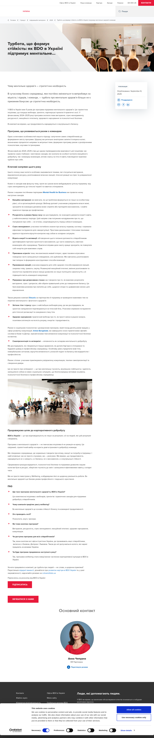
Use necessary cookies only (134, 720)
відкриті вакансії (26, 570)
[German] (129, 3)
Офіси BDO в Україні (68, 3)
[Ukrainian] (135, 3)
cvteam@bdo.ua (49, 573)
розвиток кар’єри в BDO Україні (62, 570)
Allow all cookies (134, 712)
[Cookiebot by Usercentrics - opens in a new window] (15, 733)
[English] (132, 3)
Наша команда (86, 3)
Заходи (109, 3)
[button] (146, 3)
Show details (126, 733)
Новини (120, 3)
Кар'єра (99, 3)
